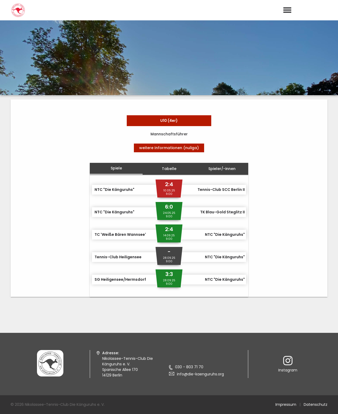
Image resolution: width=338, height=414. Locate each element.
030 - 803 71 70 (189, 367)
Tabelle (169, 168)
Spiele (116, 168)
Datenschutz (315, 404)
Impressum (285, 404)
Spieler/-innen (222, 168)
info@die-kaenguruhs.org (200, 374)
